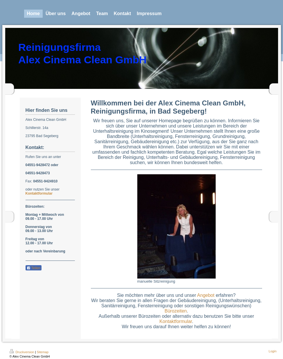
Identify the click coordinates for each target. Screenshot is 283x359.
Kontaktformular (39, 193)
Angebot (205, 295)
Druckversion (22, 352)
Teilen (33, 268)
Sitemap (42, 352)
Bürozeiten (176, 310)
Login (273, 351)
